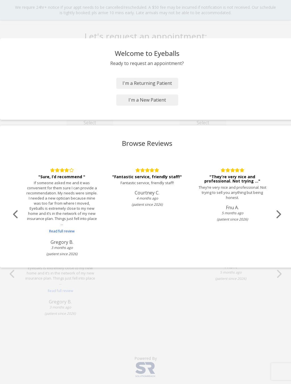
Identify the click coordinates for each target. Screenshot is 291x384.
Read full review (64, 231)
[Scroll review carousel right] (281, 214)
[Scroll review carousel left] (17, 214)
